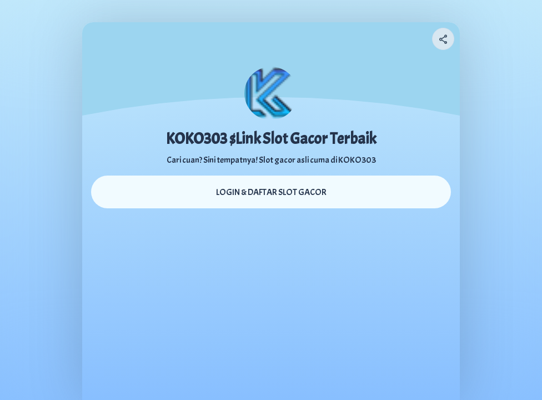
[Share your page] (443, 39)
